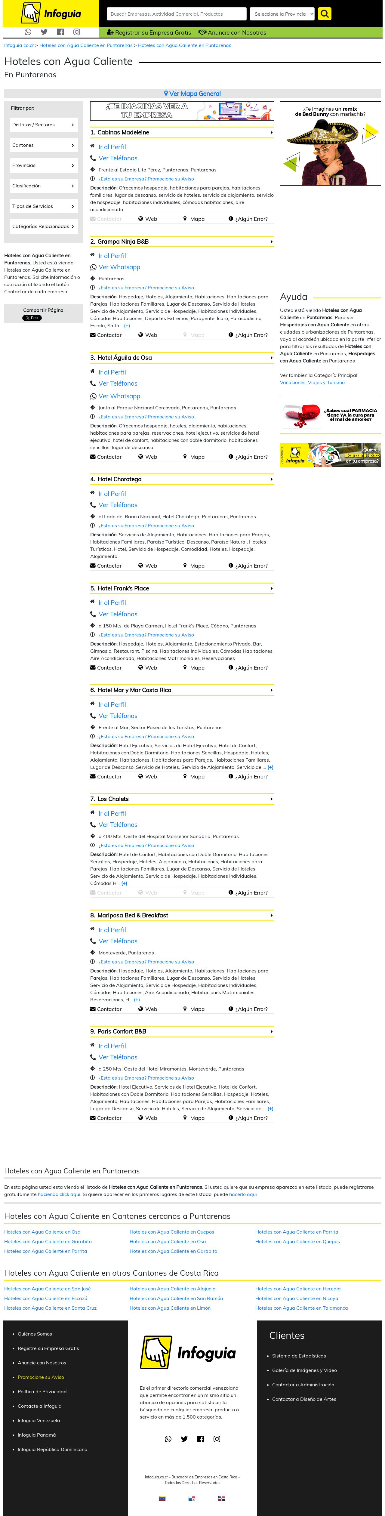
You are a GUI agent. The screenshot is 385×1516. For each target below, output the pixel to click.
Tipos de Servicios (42, 205)
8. (92, 915)
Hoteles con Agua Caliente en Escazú (45, 1298)
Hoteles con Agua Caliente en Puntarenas (86, 45)
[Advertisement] (330, 237)
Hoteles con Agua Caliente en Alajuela (173, 1289)
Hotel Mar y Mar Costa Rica (134, 690)
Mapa (197, 218)
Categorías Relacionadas (42, 226)
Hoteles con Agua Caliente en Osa (42, 1232)
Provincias (42, 165)
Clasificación (42, 185)
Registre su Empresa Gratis (48, 1348)
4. (92, 479)
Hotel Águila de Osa (124, 357)
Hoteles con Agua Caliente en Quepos (172, 1232)
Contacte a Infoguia (40, 1406)
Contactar (109, 334)
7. (92, 799)
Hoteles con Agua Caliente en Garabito (48, 1241)
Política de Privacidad (42, 1391)
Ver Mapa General (192, 93)
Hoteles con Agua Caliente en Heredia (298, 1289)
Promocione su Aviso (41, 1377)
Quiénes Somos (35, 1334)
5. (92, 588)
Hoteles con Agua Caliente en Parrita (45, 1251)
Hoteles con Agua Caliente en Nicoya (296, 1298)
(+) (127, 325)
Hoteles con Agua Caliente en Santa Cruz (50, 1308)
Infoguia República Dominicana (53, 1449)
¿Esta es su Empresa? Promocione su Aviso (146, 179)
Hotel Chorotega (119, 479)
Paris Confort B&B (121, 1031)
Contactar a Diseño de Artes (304, 1399)
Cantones (42, 144)
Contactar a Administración (303, 1385)
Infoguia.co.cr (19, 45)
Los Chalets (113, 799)
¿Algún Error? (252, 218)
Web (151, 218)
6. (92, 690)
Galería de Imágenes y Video (304, 1370)
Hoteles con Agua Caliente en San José (47, 1289)
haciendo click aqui (59, 1194)
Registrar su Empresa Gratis (153, 32)
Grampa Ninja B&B (123, 241)
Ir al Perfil (112, 147)
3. (92, 357)
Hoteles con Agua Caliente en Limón (170, 1308)
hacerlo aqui (243, 1194)
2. (92, 241)
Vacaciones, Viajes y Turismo (312, 382)
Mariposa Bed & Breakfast (132, 915)
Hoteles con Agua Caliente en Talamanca (301, 1308)
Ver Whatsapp (119, 267)
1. (92, 132)
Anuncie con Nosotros (237, 32)
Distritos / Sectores (42, 124)
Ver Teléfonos (118, 158)
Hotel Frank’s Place (123, 588)
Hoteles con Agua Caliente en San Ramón (176, 1298)
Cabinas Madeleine (123, 132)
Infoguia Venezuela (39, 1420)
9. (92, 1031)
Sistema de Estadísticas (299, 1356)
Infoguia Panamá (37, 1435)
